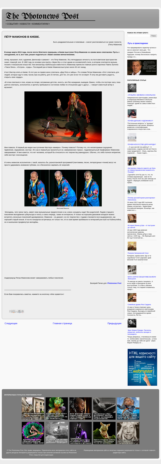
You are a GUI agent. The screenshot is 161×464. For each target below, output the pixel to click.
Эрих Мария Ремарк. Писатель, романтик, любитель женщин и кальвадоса (139, 332)
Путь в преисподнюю (138, 43)
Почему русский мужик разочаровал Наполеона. (141, 199)
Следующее (11, 323)
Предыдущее (114, 323)
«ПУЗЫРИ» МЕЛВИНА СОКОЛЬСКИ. (142, 95)
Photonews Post (114, 283)
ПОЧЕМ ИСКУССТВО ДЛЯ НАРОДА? (142, 144)
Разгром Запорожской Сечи (138, 253)
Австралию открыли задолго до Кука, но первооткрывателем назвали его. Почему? (142, 170)
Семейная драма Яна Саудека (139, 304)
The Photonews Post (42, 16)
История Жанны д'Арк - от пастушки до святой (141, 226)
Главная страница (62, 323)
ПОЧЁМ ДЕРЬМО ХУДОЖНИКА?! (140, 121)
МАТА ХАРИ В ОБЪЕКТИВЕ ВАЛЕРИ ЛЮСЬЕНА (142, 278)
